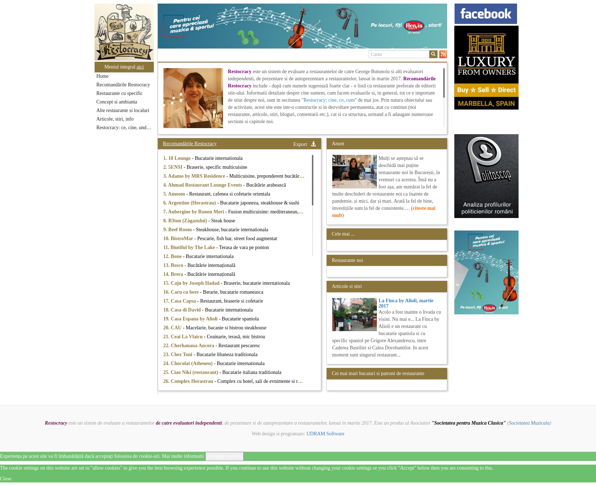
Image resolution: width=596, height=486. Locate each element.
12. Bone (173, 256)
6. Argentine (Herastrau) (190, 203)
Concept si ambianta (116, 102)
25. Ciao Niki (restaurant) (191, 372)
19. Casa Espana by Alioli (191, 319)
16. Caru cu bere (181, 292)
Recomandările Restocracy (123, 84)
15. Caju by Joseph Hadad (192, 283)
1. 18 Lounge (177, 158)
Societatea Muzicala (529, 423)
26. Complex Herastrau (188, 381)
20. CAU (173, 327)
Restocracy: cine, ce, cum (328, 100)
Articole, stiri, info (114, 119)
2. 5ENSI (173, 167)
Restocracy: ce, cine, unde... (124, 127)
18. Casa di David (182, 310)
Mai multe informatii (183, 456)
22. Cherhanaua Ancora (189, 345)
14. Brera (174, 274)
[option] (302, 26)
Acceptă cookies (224, 456)
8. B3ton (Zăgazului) (185, 220)
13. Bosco (174, 265)
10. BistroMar (179, 238)
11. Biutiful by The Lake (189, 247)
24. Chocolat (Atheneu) (188, 363)
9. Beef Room (178, 229)
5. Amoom (174, 194)
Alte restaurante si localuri (122, 110)
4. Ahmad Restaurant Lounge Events (203, 185)
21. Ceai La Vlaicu (183, 336)
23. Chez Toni (178, 354)
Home (102, 76)
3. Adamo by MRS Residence (195, 176)
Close (5, 478)
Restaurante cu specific (119, 93)
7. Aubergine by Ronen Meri (194, 211)
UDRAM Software (325, 433)
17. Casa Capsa (180, 301)
